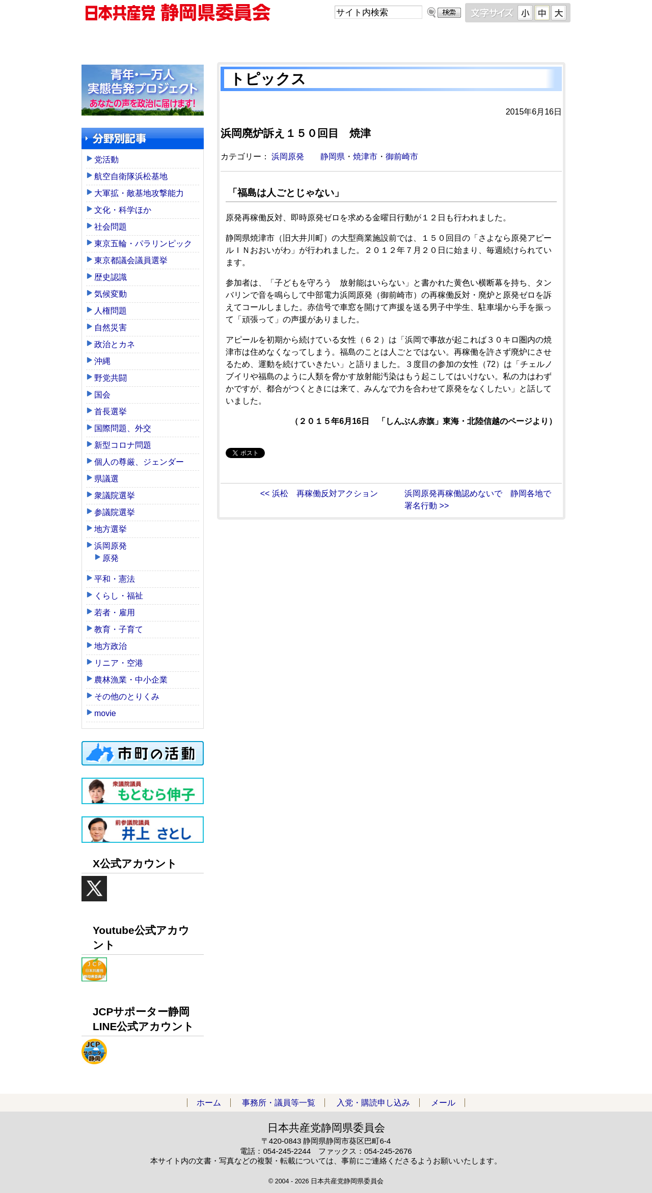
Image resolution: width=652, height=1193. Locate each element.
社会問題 (110, 226)
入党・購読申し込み (387, 40)
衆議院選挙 (114, 495)
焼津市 (365, 156)
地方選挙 (110, 529)
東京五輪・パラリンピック (143, 243)
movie (105, 713)
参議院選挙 (114, 512)
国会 (102, 394)
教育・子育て (118, 629)
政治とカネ (114, 344)
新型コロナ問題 (122, 445)
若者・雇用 (114, 612)
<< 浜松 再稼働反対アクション (319, 493)
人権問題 (110, 310)
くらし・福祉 (118, 595)
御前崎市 (402, 156)
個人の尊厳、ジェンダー (139, 462)
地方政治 (110, 646)
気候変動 (110, 294)
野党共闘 (110, 378)
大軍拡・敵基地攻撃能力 (139, 193)
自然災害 (110, 327)
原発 (110, 558)
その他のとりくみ (126, 696)
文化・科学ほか (122, 210)
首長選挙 (110, 411)
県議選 (106, 478)
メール (509, 40)
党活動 (106, 159)
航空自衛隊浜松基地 (131, 176)
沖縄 (102, 361)
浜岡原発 (287, 156)
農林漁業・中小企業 (131, 679)
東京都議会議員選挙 (131, 260)
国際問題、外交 (122, 428)
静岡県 (332, 156)
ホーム (143, 40)
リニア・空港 (118, 663)
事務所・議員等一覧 (265, 40)
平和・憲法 (114, 579)
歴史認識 (110, 277)
